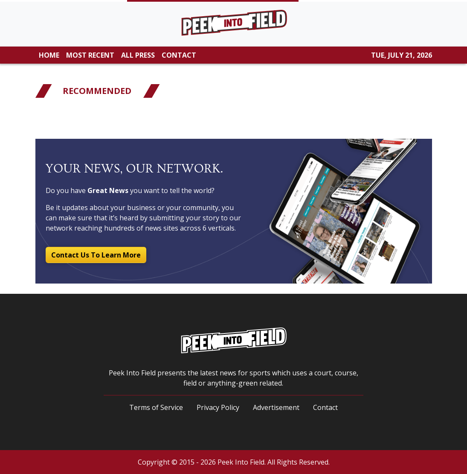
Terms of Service (156, 407)
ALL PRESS (138, 55)
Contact (325, 407)
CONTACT (179, 55)
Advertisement (276, 407)
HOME (49, 55)
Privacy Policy (218, 407)
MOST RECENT (90, 55)
